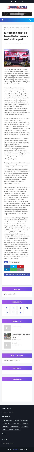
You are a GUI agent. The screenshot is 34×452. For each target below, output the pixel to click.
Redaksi (14, 343)
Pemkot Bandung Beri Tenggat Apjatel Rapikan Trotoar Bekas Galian (21, 336)
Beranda (6, 27)
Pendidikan (25, 426)
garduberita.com (10, 43)
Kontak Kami (6, 423)
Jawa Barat (24, 420)
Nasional (25, 423)
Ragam (10, 429)
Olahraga (5, 426)
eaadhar (15, 449)
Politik (4, 429)
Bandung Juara (14, 27)
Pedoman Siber (16, 326)
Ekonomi (16, 420)
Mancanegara (16, 423)
